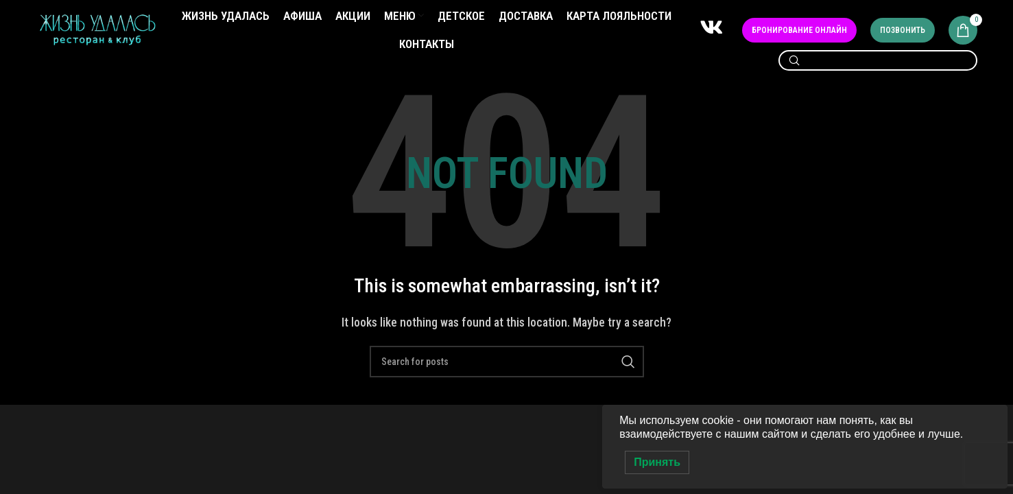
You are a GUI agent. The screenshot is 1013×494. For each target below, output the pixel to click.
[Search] (877, 64)
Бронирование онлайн (799, 31)
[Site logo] (97, 31)
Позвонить (902, 31)
